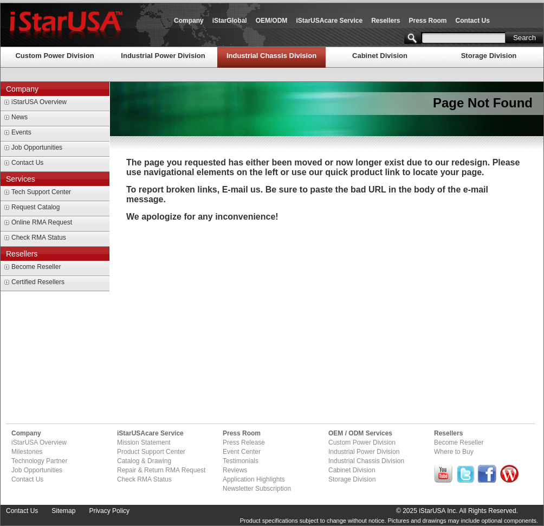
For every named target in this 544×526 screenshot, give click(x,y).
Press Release (244, 442)
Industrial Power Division (163, 56)
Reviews (235, 470)
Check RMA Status (38, 237)
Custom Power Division (54, 56)
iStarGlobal (229, 20)
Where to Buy (454, 452)
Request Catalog (35, 207)
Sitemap (63, 511)
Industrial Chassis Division (271, 56)
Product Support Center (151, 452)
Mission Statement (144, 442)
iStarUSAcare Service (329, 20)
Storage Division (489, 56)
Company (189, 20)
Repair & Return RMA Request (161, 470)
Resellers (385, 20)
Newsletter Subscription (257, 488)
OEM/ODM (272, 20)
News (19, 117)
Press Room (428, 20)
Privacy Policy (109, 511)
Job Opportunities (36, 147)
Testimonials (240, 461)
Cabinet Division (379, 56)
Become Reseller (36, 267)
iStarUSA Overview (39, 102)
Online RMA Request (41, 222)
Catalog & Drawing (144, 461)
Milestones (26, 452)
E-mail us (241, 189)
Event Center (242, 452)
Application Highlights (254, 479)
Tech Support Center (41, 192)
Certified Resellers (37, 282)
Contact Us (473, 20)
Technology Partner (39, 461)
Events (21, 132)
